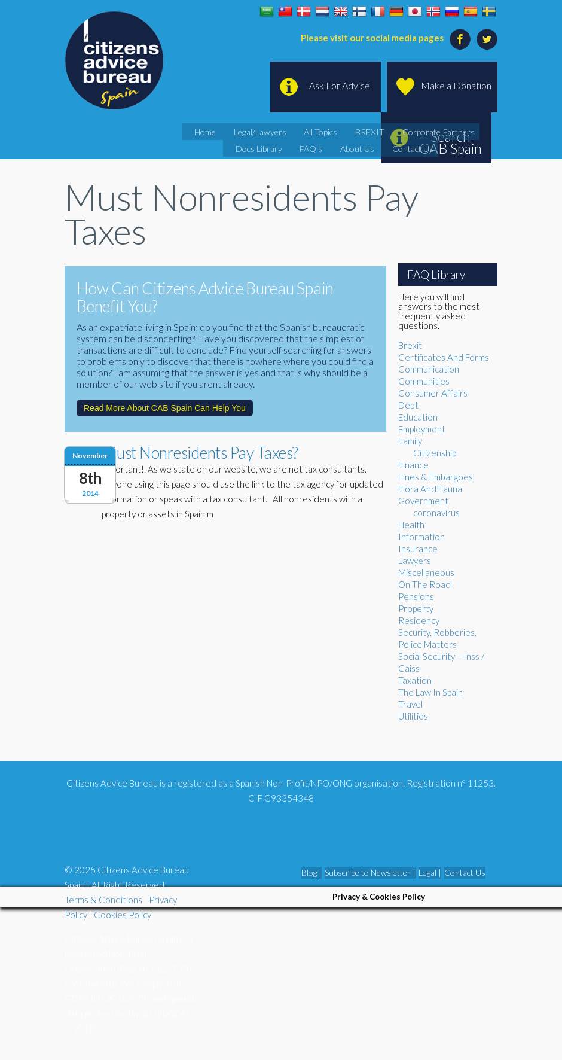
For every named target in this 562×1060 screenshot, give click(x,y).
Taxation (415, 680)
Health (411, 524)
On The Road (424, 584)
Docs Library (464, 131)
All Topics (298, 131)
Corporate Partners (398, 131)
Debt (408, 405)
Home (198, 131)
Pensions (416, 596)
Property (415, 608)
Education (418, 417)
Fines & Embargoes (435, 476)
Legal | (430, 872)
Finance (413, 464)
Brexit (410, 345)
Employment (421, 429)
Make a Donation (456, 85)
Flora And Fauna (430, 488)
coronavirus (436, 512)
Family (410, 440)
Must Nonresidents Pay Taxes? (200, 452)
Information (421, 536)
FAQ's (290, 146)
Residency (418, 620)
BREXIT (340, 131)
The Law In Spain (430, 692)
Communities (424, 381)
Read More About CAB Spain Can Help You (165, 408)
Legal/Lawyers (245, 131)
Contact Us (376, 146)
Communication (428, 369)
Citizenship (434, 452)
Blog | (311, 872)
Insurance (418, 548)
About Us (329, 146)
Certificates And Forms (443, 357)
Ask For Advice (339, 85)
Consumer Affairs (433, 393)
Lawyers (414, 560)
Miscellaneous (426, 572)
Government (423, 500)
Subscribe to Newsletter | (370, 872)
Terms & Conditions (103, 899)
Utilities (413, 716)
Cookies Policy (122, 914)
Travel (410, 704)
